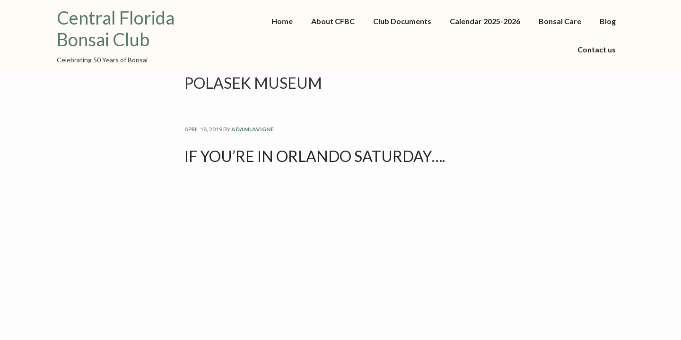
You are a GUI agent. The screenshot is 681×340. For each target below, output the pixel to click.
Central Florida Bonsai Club (116, 28)
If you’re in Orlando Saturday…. (314, 156)
